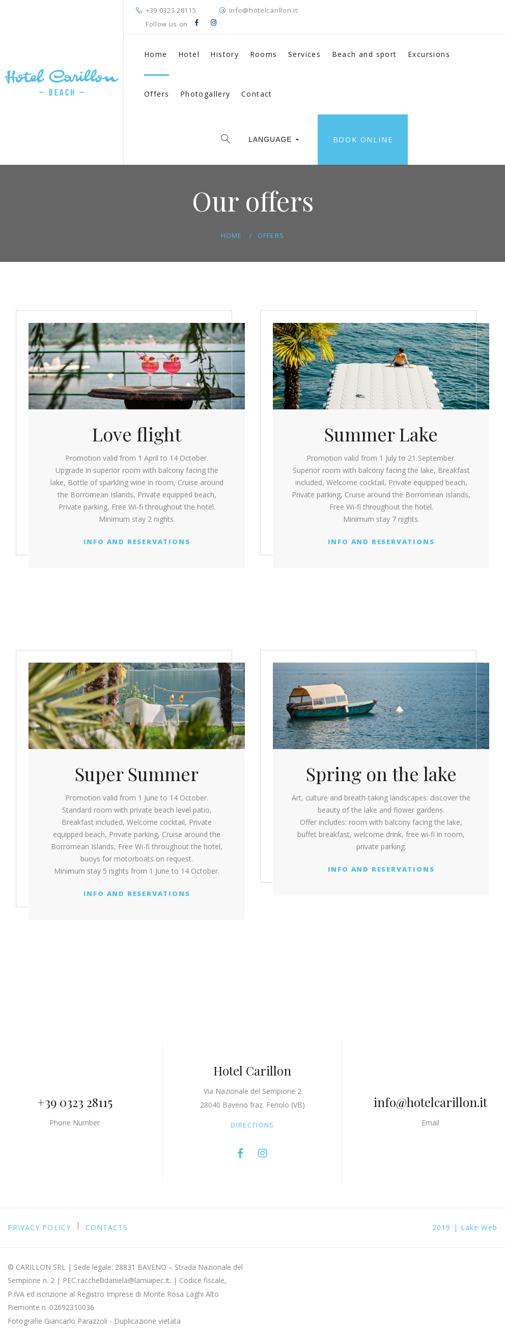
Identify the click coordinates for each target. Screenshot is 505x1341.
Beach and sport (364, 54)
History (224, 54)
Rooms (263, 54)
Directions (252, 1124)
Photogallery (205, 94)
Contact (256, 94)
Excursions (429, 54)
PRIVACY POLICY (39, 1227)
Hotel (189, 54)
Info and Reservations (136, 541)
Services (304, 54)
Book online (363, 139)
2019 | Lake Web (464, 1227)
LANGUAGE (273, 139)
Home (155, 54)
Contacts (107, 1227)
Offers (156, 94)
